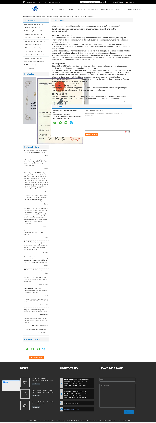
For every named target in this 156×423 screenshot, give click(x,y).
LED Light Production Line (32, 51)
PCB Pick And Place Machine (33, 41)
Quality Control (107, 9)
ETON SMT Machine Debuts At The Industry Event (43, 403)
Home (51, 9)
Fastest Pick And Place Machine (33, 38)
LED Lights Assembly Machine (33, 55)
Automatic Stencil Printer (31, 58)
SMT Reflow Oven (29, 65)
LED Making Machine (30, 48)
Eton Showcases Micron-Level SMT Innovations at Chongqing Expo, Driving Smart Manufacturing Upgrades (43, 391)
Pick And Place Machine (31, 34)
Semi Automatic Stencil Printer (33, 61)
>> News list (126, 102)
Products (60, 9)
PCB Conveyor (28, 68)
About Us (81, 9)
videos (71, 9)
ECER (129, 421)
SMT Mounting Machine (31, 24)
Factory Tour (93, 9)
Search (102, 2)
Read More (35, 384)
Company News (134, 9)
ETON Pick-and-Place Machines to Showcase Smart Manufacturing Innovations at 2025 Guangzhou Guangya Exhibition (42, 380)
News (30, 16)
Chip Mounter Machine (31, 44)
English (131, 2)
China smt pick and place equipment (45, 421)
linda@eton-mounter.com (33, 2)
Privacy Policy (29, 421)
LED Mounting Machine (31, 27)
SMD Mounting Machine (31, 31)
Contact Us (120, 9)
